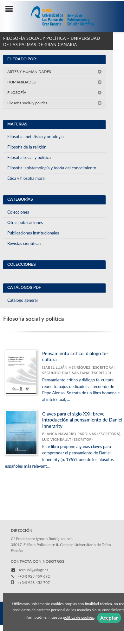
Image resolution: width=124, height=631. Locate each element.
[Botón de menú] (11, 9)
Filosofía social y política (54, 102)
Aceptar (109, 618)
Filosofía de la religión (26, 146)
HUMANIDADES (54, 82)
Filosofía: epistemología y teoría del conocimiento (51, 167)
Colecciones (18, 212)
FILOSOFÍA (54, 92)
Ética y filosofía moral (26, 178)
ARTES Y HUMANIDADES (54, 71)
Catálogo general (22, 300)
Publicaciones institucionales (33, 232)
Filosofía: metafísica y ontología (35, 136)
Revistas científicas (24, 243)
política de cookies (78, 617)
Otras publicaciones (25, 222)
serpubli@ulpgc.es (33, 569)
